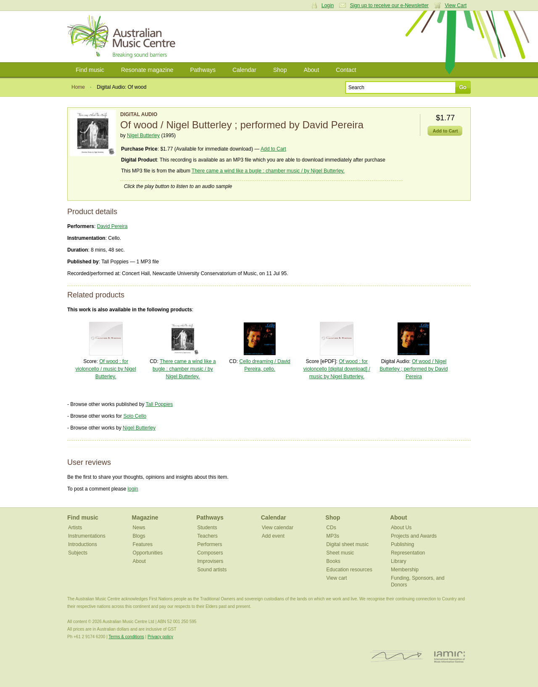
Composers (210, 553)
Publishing (402, 544)
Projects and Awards (414, 536)
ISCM (396, 656)
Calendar (244, 69)
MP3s (332, 536)
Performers (209, 544)
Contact (346, 69)
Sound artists (212, 570)
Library (398, 561)
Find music (90, 69)
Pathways (203, 69)
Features (143, 544)
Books (333, 561)
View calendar (277, 528)
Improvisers (210, 561)
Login (328, 5)
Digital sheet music (347, 544)
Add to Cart (273, 149)
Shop (280, 69)
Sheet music (340, 553)
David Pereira (112, 226)
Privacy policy (160, 636)
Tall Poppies (159, 404)
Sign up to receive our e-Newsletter (389, 5)
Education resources (349, 570)
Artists (75, 528)
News (139, 528)
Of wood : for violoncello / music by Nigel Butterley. (106, 368)
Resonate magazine (147, 69)
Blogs (139, 536)
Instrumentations (86, 536)
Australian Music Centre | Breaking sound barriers (123, 36)
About (311, 69)
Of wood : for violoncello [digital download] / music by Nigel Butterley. (336, 368)
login (132, 489)
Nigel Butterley (143, 135)
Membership (405, 570)
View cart (336, 578)
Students (207, 528)
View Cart (456, 5)
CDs (331, 528)
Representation (408, 553)
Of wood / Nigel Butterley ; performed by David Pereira (414, 368)
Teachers (207, 536)
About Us (401, 528)
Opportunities (148, 553)
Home (78, 87)
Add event (273, 536)
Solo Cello (134, 416)
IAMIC (450, 656)
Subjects (77, 553)
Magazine (145, 517)
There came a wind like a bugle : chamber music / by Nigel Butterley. (268, 171)
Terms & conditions (126, 636)
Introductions (82, 544)
